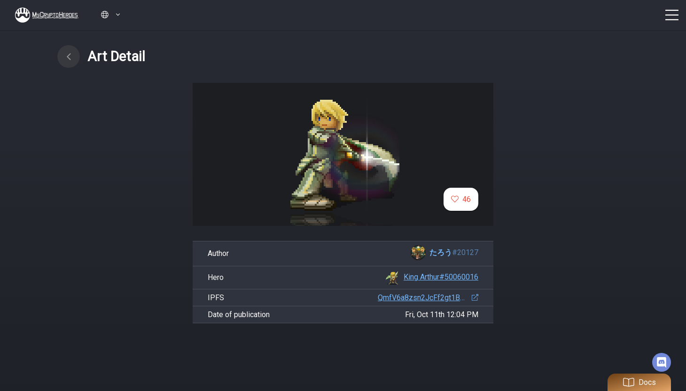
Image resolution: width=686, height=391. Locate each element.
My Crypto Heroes (46, 15)
